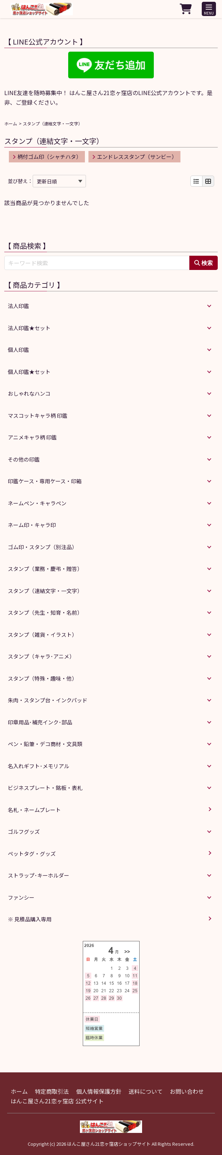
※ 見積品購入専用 (30, 919)
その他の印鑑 (24, 459)
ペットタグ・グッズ (32, 853)
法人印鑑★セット (29, 328)
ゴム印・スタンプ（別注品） (42, 547)
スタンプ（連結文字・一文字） (45, 590)
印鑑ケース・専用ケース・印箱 (45, 481)
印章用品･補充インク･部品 (40, 722)
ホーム (10, 123)
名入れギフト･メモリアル (38, 766)
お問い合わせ (187, 1091)
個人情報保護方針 (98, 1091)
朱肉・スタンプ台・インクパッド (47, 700)
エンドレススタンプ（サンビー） (134, 156)
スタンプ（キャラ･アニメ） (41, 656)
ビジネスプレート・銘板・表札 (45, 787)
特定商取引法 (52, 1091)
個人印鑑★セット (29, 371)
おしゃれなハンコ (29, 393)
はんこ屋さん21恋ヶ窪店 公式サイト (57, 1101)
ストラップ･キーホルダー (38, 875)
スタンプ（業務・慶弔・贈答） (45, 568)
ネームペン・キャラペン (37, 503)
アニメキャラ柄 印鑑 (32, 437)
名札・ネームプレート (34, 809)
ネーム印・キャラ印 (32, 525)
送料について (146, 1091)
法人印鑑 (18, 305)
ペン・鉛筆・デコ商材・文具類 (45, 744)
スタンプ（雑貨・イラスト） (42, 634)
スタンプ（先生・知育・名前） (45, 612)
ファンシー (21, 897)
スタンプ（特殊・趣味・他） (42, 678)
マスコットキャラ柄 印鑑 (37, 415)
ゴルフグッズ (24, 831)
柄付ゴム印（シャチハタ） (46, 156)
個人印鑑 (18, 349)
